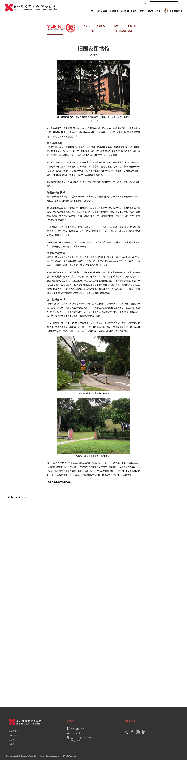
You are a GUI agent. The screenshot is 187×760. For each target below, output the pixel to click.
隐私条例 (12, 735)
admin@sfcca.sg (78, 733)
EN (146, 3)
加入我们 (12, 744)
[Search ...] (164, 3)
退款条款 (12, 740)
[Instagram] (138, 732)
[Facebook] (132, 732)
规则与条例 (13, 731)
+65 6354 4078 (77, 729)
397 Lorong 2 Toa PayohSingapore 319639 (82, 739)
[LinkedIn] (143, 732)
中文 (140, 3)
